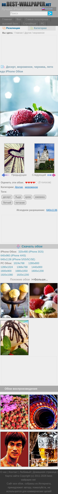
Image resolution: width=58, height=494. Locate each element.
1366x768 (22, 267)
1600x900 (6, 271)
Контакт (13, 472)
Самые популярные (37, 19)
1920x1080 (7, 275)
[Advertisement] (29, 58)
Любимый (25, 472)
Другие (27, 33)
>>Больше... (39, 279)
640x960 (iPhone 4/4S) (13, 255)
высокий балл (10, 23)
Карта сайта (12, 476)
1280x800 (33, 263)
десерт (7, 197)
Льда (18, 197)
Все (19, 19)
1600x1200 (37, 271)
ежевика (40, 197)
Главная (7, 19)
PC (42, 23)
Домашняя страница (44, 472)
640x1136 (51, 210)
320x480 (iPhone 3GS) (31, 251)
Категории (38, 28)
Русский (47, 9)
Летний (7, 202)
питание (20, 202)
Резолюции (11, 28)
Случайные (29, 23)
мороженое (39, 33)
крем (28, 197)
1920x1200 (23, 275)
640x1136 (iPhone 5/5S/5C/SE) (18, 259)
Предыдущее (14, 159)
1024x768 (19, 263)
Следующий (44, 159)
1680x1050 (21, 271)
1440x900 (36, 267)
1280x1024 (7, 267)
